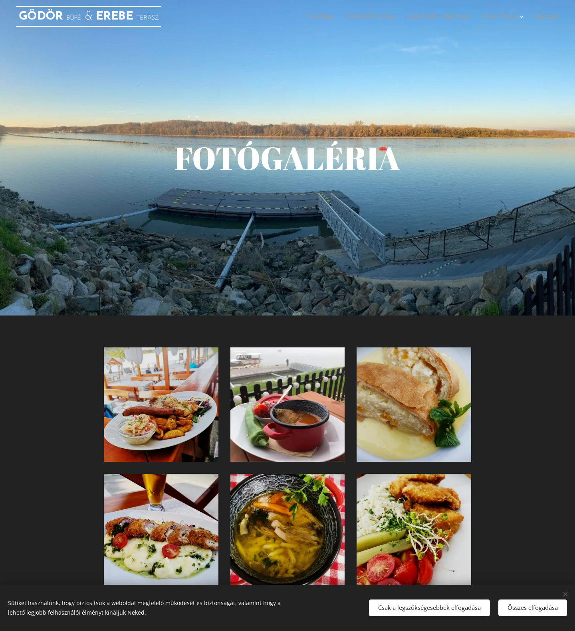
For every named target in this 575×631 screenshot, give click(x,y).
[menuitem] (307, 16)
